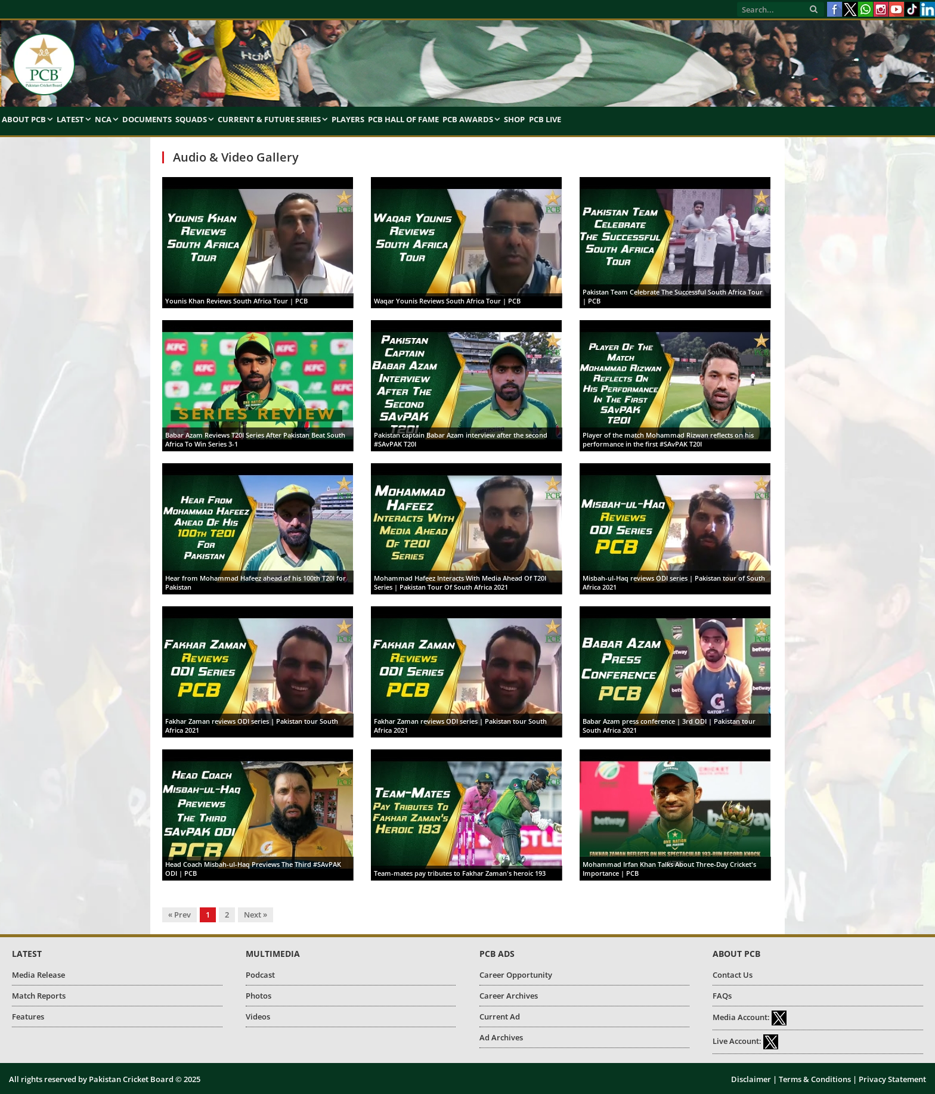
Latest (70, 119)
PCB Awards (467, 119)
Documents (147, 119)
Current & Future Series (269, 119)
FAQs (722, 995)
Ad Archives (501, 1037)
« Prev (179, 914)
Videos (258, 1016)
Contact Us (733, 974)
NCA (103, 119)
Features (28, 1016)
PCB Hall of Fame (403, 119)
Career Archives (508, 995)
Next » (255, 914)
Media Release (38, 974)
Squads (191, 119)
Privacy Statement (892, 1079)
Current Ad (499, 1016)
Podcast (260, 974)
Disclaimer (751, 1079)
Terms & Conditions (815, 1079)
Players (348, 119)
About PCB (24, 119)
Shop (514, 119)
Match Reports (39, 995)
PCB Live (545, 119)
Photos (258, 995)
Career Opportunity (515, 974)
